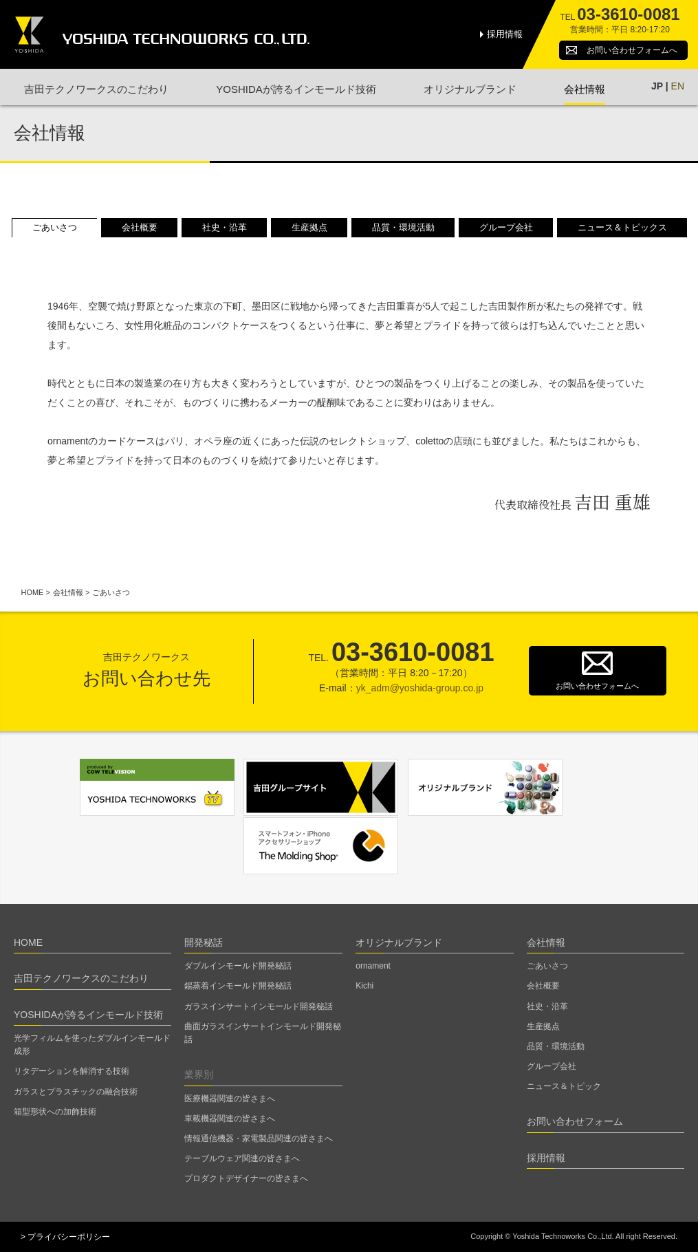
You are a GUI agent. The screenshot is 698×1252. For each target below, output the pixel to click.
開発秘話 (203, 942)
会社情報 (584, 89)
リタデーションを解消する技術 (71, 1071)
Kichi (364, 986)
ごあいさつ (54, 227)
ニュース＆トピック (564, 1086)
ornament (373, 966)
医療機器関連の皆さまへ (229, 1098)
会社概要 (139, 227)
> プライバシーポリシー (65, 1237)
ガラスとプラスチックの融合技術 (76, 1092)
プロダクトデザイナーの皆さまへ (246, 1178)
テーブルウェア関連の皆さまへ (242, 1158)
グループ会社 (506, 227)
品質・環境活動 (403, 227)
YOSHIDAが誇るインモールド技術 (296, 89)
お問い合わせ (632, 50)
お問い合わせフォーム (575, 1121)
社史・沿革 (224, 227)
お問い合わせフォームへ (597, 686)
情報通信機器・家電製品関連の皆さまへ (258, 1138)
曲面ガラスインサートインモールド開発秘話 (262, 1033)
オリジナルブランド (470, 89)
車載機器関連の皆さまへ (229, 1118)
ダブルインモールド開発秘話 (238, 966)
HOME (32, 592)
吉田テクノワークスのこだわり (96, 89)
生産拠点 (309, 227)
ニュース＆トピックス (622, 227)
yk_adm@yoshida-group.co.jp (419, 687)
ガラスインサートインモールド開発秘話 (258, 1006)
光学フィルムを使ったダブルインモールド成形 (92, 1044)
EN (677, 85)
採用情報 (505, 34)
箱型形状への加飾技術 (55, 1111)
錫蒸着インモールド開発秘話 (238, 986)
